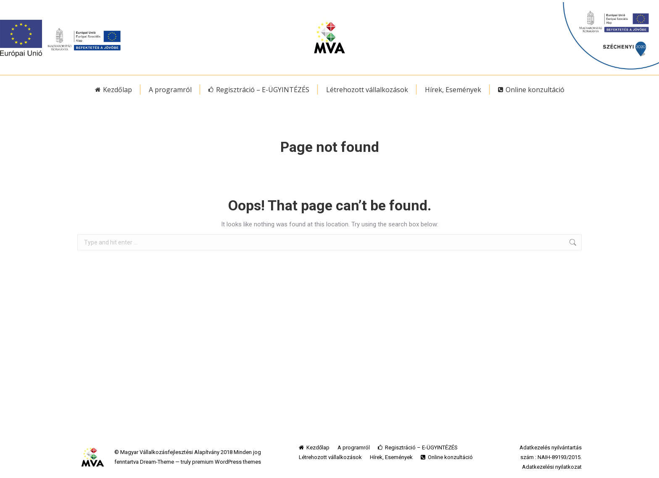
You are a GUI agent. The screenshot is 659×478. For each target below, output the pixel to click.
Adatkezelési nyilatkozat (552, 467)
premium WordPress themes (226, 462)
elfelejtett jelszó (529, 4)
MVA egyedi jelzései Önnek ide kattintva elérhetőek (381, 4)
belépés (483, 4)
